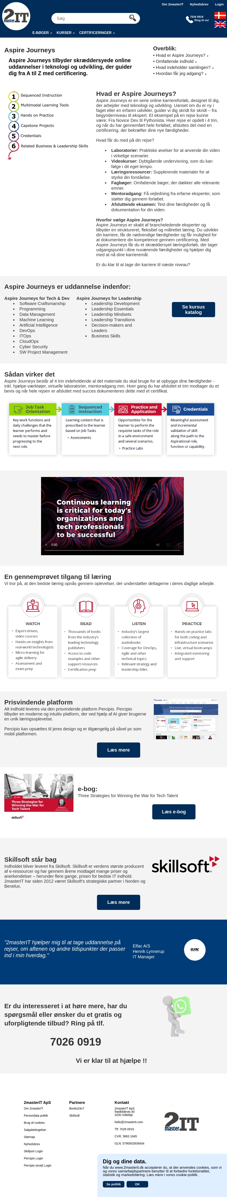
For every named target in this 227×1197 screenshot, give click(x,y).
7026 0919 (75, 1042)
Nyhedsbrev (199, 4)
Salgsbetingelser (35, 1130)
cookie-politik (186, 1175)
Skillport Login (33, 1151)
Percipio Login (33, 1158)
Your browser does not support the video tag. (112, 516)
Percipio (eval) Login (38, 1165)
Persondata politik (36, 1115)
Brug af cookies (34, 1122)
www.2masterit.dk (129, 1167)
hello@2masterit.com (129, 1122)
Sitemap (29, 1137)
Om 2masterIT (172, 4)
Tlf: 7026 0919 (124, 1129)
